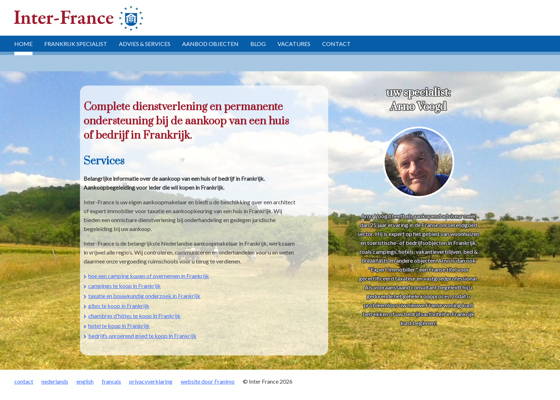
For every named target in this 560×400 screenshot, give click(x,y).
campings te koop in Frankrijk (124, 285)
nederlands (54, 381)
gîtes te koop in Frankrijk (118, 305)
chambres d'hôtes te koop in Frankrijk (134, 315)
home (23, 43)
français (111, 381)
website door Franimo (208, 381)
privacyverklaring (150, 381)
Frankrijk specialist (75, 43)
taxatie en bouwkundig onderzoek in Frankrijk (144, 295)
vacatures (294, 43)
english (85, 381)
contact (336, 43)
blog (258, 43)
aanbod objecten (210, 43)
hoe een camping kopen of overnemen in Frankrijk (148, 275)
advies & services (144, 43)
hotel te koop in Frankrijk (119, 325)
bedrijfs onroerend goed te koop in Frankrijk (142, 335)
